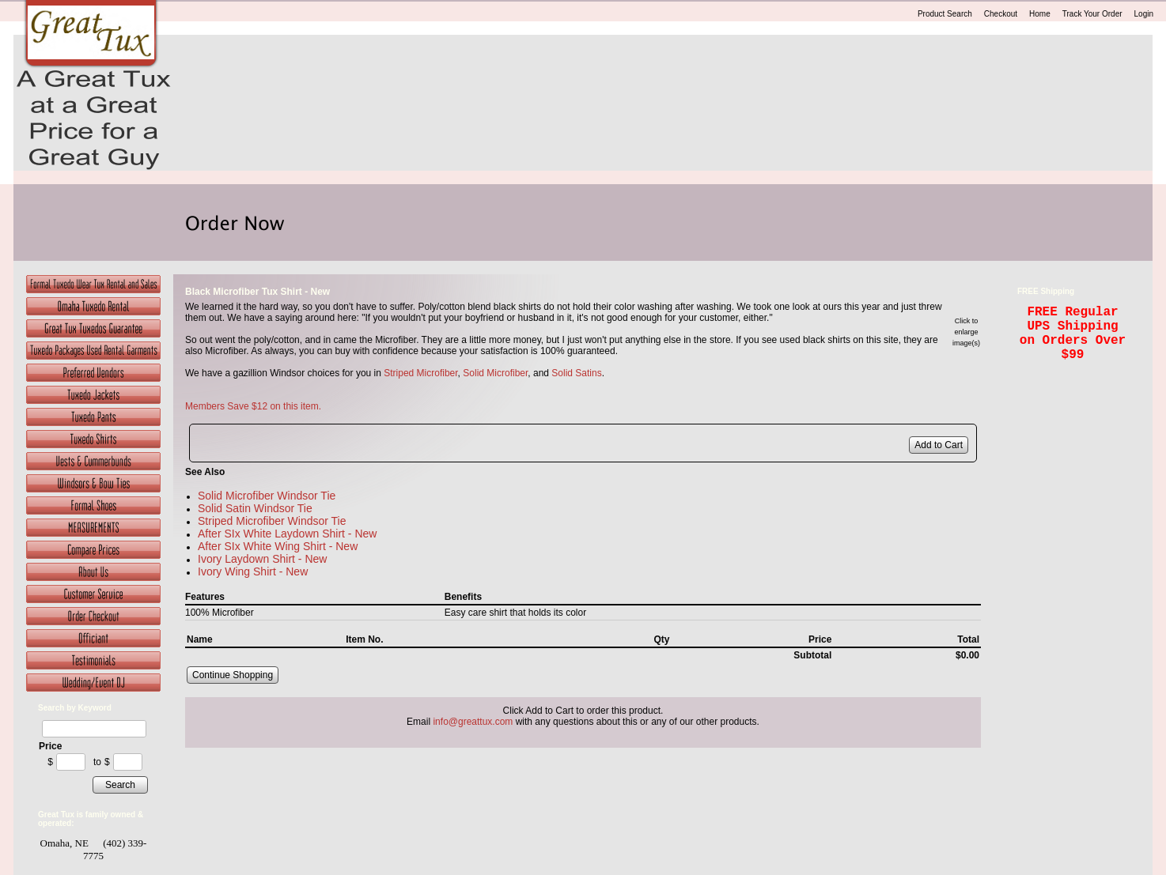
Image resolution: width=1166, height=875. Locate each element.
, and (539, 373)
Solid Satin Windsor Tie (255, 508)
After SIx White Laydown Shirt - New (287, 533)
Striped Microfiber (420, 373)
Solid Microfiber (495, 373)
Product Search (945, 13)
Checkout (1000, 13)
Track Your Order (1092, 13)
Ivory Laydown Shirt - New (262, 559)
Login (1143, 13)
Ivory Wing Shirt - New (253, 571)
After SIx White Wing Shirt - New (278, 546)
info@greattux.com (473, 721)
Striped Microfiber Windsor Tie (272, 521)
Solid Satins (576, 373)
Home (1040, 13)
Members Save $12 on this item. (253, 406)
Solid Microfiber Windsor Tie (266, 495)
